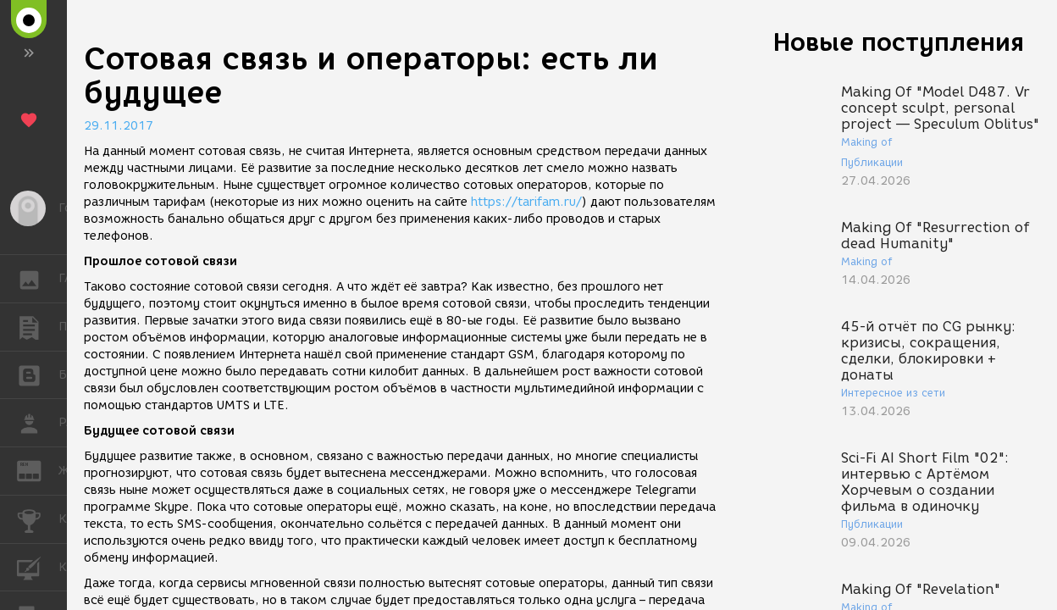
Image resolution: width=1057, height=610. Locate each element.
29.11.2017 (118, 126)
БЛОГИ (37, 374)
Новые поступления (898, 42)
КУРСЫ (37, 566)
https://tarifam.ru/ (526, 202)
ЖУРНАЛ (37, 470)
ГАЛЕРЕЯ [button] (37, 278)
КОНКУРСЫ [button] (37, 519)
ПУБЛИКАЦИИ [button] (37, 327)
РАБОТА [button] (37, 422)
